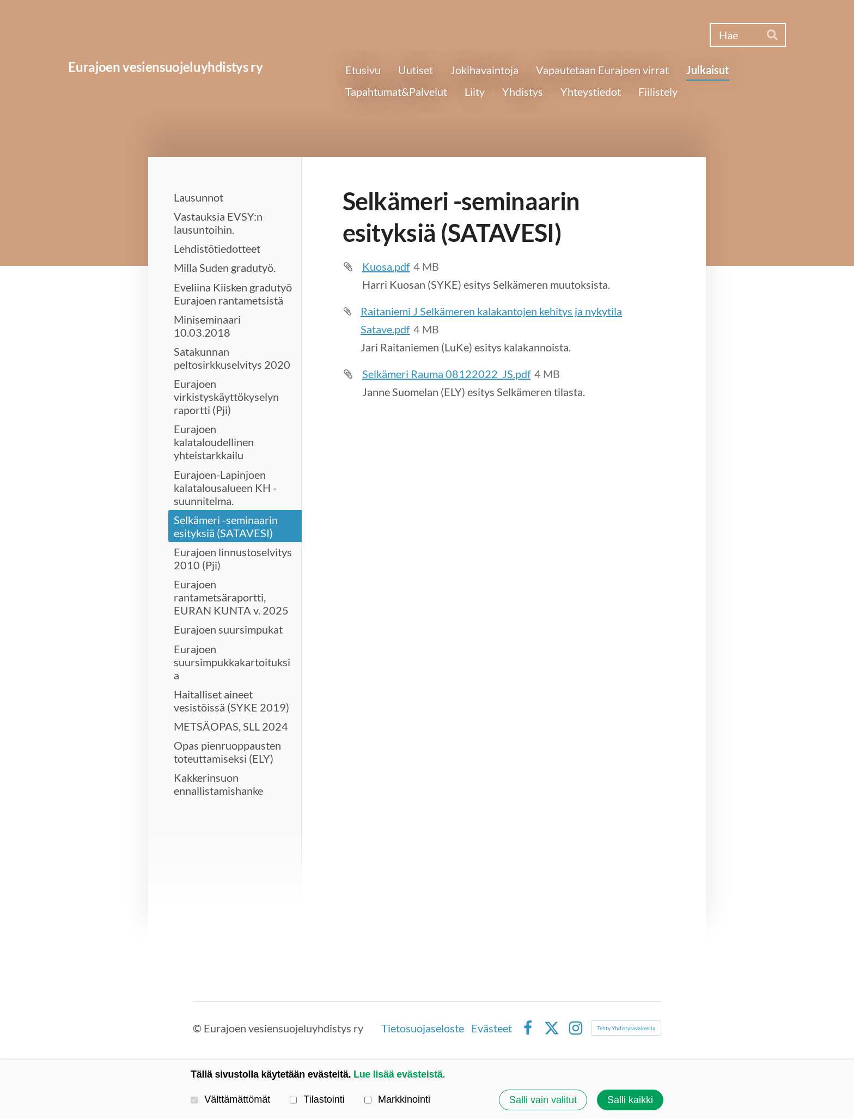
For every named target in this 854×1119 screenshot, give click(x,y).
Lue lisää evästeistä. (399, 1074)
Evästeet (491, 1028)
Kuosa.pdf (386, 266)
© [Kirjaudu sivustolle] (198, 1028)
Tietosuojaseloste (422, 1028)
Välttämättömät (230, 1099)
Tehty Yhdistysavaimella (626, 1028)
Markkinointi (397, 1099)
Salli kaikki (630, 1099)
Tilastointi (317, 1099)
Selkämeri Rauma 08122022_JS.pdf (446, 373)
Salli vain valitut (543, 1099)
